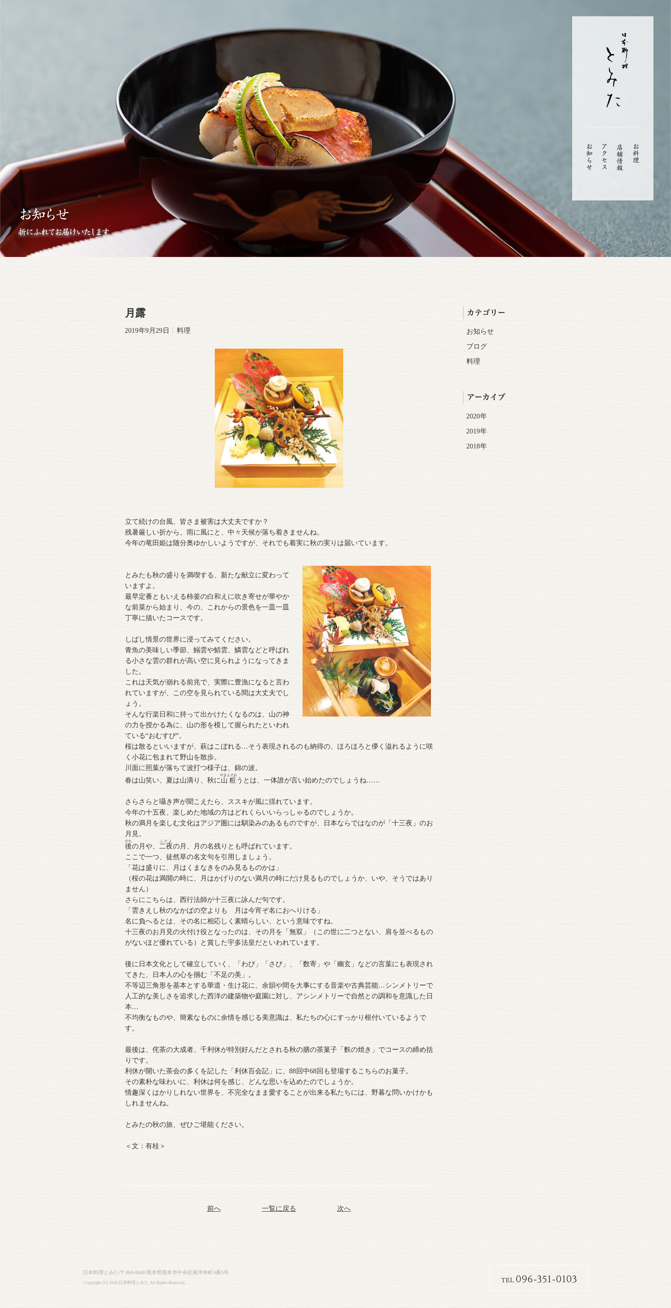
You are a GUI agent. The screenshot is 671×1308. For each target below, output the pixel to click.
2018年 (476, 446)
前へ (214, 1208)
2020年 (476, 416)
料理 (473, 361)
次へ (344, 1208)
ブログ (476, 346)
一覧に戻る (279, 1208)
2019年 (476, 431)
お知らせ (480, 331)
